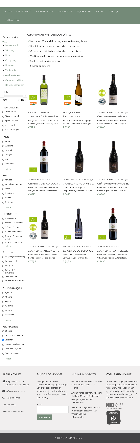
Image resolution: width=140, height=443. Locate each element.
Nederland (9, 163)
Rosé (7, 55)
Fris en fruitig (10, 111)
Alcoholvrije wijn (13, 74)
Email (39, 404)
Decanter (9, 339)
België (7, 141)
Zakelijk (113, 11)
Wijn (4, 41)
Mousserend (11, 45)
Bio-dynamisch (11, 261)
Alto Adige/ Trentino (13, 184)
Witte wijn (10, 50)
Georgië (8, 154)
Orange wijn (11, 60)
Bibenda (8, 331)
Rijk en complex (11, 120)
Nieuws (100, 11)
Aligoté (8, 301)
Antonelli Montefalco (14, 222)
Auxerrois (9, 305)
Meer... (9, 169)
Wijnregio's (65, 11)
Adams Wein (10, 218)
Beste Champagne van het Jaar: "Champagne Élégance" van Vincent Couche (86, 410)
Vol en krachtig (11, 125)
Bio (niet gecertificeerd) (15, 256)
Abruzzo (8, 179)
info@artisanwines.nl (15, 391)
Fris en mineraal (12, 116)
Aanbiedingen (44, 11)
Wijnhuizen (83, 11)
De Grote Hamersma (14, 335)
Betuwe (8, 197)
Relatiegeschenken (14, 84)
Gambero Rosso (12, 353)
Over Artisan (13, 20)
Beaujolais (9, 193)
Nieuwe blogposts (83, 374)
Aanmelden (44, 417)
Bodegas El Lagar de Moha (13, 237)
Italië (7, 159)
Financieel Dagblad (13, 348)
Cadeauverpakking (14, 79)
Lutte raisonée (11, 276)
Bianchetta (9, 314)
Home (8, 11)
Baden (7, 188)
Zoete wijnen (11, 70)
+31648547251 (13, 398)
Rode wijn (10, 65)
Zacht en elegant (12, 129)
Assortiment (23, 11)
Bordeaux (9, 202)
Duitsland (9, 145)
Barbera (8, 310)
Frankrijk (8, 150)
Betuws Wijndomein (13, 231)
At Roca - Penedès (13, 227)
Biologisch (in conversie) (10, 271)
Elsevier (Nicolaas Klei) (14, 344)
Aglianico (9, 292)
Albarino (8, 297)
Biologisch (9, 265)
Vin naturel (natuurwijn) (15, 280)
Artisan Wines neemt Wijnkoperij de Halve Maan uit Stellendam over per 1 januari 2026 (86, 396)
